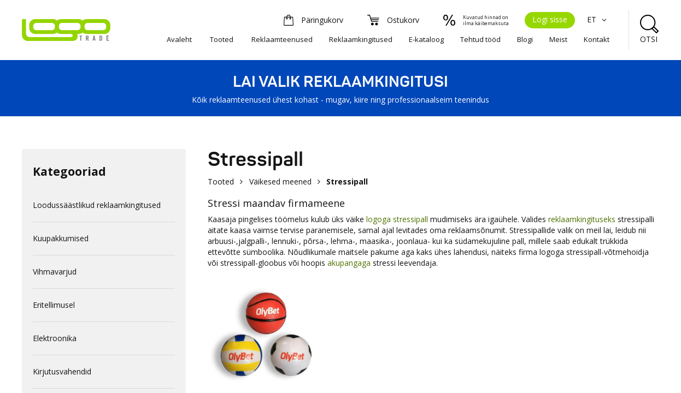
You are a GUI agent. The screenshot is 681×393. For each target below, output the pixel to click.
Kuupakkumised (61, 238)
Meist (558, 39)
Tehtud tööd (480, 39)
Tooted (221, 39)
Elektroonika (55, 338)
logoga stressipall (398, 219)
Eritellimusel (54, 305)
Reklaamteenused (282, 39)
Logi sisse (549, 19)
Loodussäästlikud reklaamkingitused (97, 205)
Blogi (525, 39)
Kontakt (596, 39)
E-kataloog (426, 39)
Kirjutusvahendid (62, 371)
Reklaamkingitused (360, 39)
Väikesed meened (280, 181)
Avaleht (179, 39)
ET (598, 19)
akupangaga (349, 263)
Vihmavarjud (55, 271)
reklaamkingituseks (581, 219)
